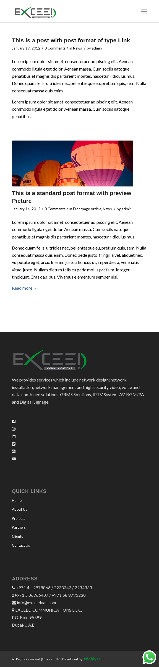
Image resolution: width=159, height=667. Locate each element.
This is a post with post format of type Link (71, 40)
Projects (18, 518)
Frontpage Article (87, 209)
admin (97, 48)
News (77, 48)
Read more (25, 287)
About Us (19, 509)
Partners (19, 527)
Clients (17, 536)
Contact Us (21, 545)
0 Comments (55, 48)
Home (17, 500)
